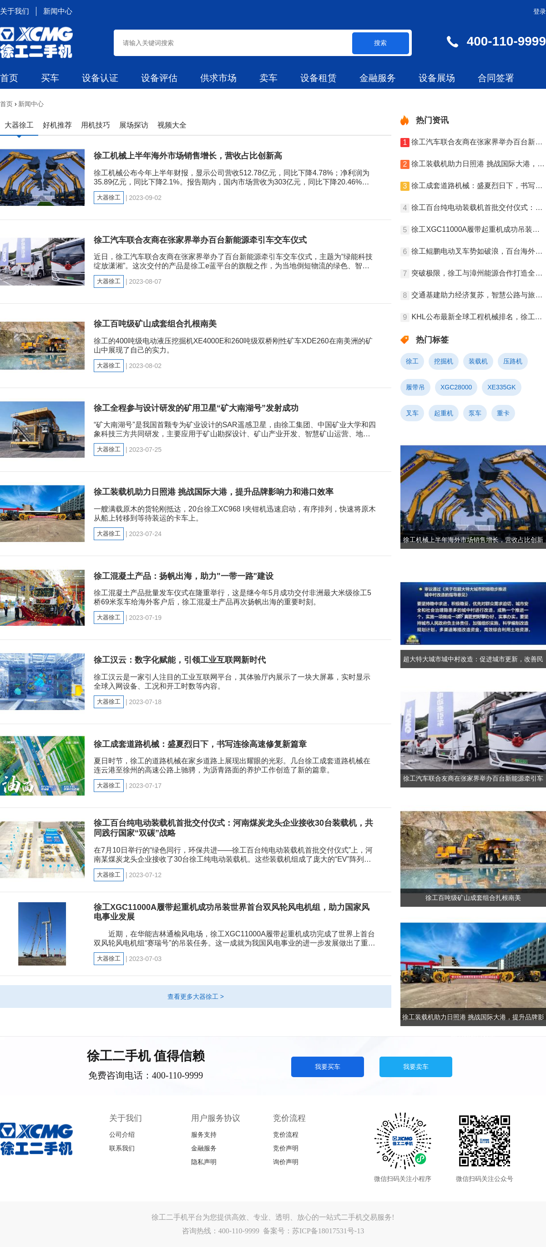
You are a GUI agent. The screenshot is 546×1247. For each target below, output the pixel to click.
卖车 (268, 78)
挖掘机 (443, 361)
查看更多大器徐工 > (195, 996)
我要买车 (327, 1066)
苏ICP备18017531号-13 (328, 1231)
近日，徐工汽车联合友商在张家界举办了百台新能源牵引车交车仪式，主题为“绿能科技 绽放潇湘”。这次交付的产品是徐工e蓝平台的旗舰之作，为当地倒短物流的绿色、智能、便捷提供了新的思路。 (233, 266)
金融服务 (377, 78)
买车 (50, 78)
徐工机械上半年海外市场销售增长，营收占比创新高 (188, 155)
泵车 (475, 413)
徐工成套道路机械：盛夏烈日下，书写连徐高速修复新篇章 (200, 744)
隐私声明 (204, 1162)
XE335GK (501, 387)
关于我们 (14, 11)
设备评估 (159, 78)
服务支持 (204, 1134)
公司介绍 (122, 1134)
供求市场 (218, 78)
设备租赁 (318, 78)
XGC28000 (456, 387)
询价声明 (285, 1162)
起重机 (443, 413)
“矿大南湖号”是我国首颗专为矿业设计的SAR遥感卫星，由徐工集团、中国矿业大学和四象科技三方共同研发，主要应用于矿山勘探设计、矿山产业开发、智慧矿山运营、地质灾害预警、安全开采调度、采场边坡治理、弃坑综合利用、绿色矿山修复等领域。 (235, 434)
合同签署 (496, 78)
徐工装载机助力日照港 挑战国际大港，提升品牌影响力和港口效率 (214, 491)
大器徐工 (109, 197)
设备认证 (100, 78)
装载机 (478, 361)
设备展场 (437, 78)
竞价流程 (285, 1134)
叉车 (412, 413)
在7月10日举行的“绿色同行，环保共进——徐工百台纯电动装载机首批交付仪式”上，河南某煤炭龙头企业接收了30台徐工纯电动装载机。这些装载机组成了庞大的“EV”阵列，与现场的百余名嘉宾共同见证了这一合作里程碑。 (233, 859)
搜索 (380, 42)
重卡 (503, 413)
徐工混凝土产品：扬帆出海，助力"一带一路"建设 (183, 576)
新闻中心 (57, 11)
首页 (9, 78)
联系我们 (122, 1148)
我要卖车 (416, 1066)
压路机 (512, 361)
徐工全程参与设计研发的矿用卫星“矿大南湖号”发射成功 (196, 408)
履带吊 (415, 387)
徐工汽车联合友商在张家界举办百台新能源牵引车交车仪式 (200, 240)
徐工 (412, 361)
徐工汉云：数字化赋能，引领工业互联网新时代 (180, 659)
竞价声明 (285, 1148)
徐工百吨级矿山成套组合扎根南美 (155, 323)
